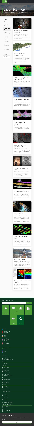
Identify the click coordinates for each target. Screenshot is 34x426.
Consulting (5, 363)
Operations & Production (7, 359)
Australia (4, 368)
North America (5, 370)
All (4, 21)
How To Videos (6, 389)
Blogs (4, 394)
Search (29, 302)
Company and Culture (7, 404)
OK (17, 422)
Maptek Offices (5, 406)
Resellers (4, 409)
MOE (4, 352)
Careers (4, 399)
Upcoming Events (6, 395)
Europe (4, 371)
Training (4, 366)
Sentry (4, 336)
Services (4, 362)
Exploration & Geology (7, 356)
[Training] (13, 320)
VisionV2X (5, 340)
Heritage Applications (6, 49)
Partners (4, 407)
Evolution (4, 335)
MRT (3, 344)
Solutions (4, 355)
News (3, 391)
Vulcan (4, 330)
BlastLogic (5, 334)
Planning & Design (6, 358)
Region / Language (12, 4)
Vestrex (4, 348)
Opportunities (5, 398)
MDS (4, 350)
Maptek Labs (5, 382)
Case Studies (5, 381)
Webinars (4, 386)
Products (4, 328)
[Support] (5, 310)
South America (7, 375)
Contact (5, 4)
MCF (4, 351)
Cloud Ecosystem (6, 347)
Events (8, 391)
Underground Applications (7, 29)
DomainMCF (5, 342)
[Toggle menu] (30, 1)
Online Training (5, 367)
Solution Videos (6, 387)
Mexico (6, 374)
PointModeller (5, 343)
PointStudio (5, 332)
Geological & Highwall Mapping (6, 38)
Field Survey (6, 41)
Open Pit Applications (6, 25)
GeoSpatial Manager (7, 339)
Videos (4, 384)
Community (5, 411)
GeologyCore (5, 338)
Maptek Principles (6, 410)
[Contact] (13, 310)
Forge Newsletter (6, 379)
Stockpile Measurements (7, 33)
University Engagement (7, 402)
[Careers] (20, 310)
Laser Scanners (6, 331)
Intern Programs (6, 401)
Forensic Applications (6, 45)
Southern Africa (6, 373)
